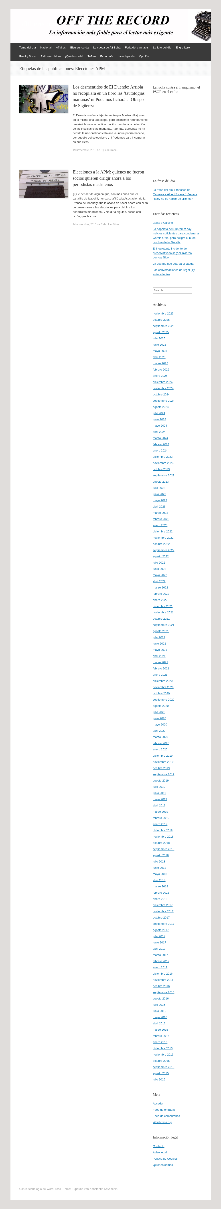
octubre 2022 (161, 544)
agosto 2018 (161, 855)
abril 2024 (159, 431)
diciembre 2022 (163, 531)
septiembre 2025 (163, 326)
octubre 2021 (161, 618)
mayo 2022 (160, 575)
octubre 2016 (161, 986)
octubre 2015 (161, 1060)
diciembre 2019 (163, 755)
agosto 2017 (161, 930)
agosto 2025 (161, 332)
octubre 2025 (161, 319)
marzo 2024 (160, 438)
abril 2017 (159, 948)
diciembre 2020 (163, 681)
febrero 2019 (161, 818)
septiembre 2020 (163, 699)
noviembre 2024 (163, 388)
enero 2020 (160, 749)
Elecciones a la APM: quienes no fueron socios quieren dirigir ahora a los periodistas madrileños (108, 178)
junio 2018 (159, 867)
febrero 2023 (161, 519)
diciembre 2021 (163, 606)
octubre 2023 (161, 469)
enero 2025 (160, 375)
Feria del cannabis (136, 47)
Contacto (158, 1146)
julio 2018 (159, 861)
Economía (106, 56)
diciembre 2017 (163, 905)
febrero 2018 (161, 892)
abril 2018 (159, 880)
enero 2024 (160, 450)
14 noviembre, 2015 (84, 224)
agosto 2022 (161, 556)
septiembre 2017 (163, 923)
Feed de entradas (164, 1109)
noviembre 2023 (163, 463)
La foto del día (162, 47)
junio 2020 (159, 718)
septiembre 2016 (163, 992)
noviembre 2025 (163, 313)
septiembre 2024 (163, 400)
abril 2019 (159, 805)
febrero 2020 (161, 743)
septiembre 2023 (163, 475)
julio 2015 (159, 1079)
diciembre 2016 (163, 973)
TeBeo (91, 56)
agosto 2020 (161, 705)
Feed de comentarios (166, 1116)
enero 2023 (160, 525)
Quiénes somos (163, 1165)
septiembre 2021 (163, 625)
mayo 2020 (160, 724)
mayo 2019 (160, 799)
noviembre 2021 (163, 612)
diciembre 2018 (163, 830)
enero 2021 (160, 674)
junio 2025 (159, 344)
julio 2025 (159, 338)
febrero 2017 (161, 961)
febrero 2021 (161, 668)
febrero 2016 (161, 1036)
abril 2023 (159, 506)
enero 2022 (160, 600)
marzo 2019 (160, 811)
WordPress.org (162, 1122)
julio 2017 (159, 936)
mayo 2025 (160, 351)
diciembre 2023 (163, 456)
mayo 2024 (160, 425)
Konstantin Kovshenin (103, 1189)
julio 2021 (159, 637)
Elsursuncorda (79, 47)
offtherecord (38, 24)
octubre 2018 (161, 842)
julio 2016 (159, 1004)
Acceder (158, 1103)
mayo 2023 (160, 500)
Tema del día (27, 47)
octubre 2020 (161, 693)
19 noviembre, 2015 (84, 150)
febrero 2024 (161, 444)
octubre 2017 (161, 917)
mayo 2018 (160, 874)
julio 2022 (159, 562)
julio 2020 (159, 712)
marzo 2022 (160, 587)
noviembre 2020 (163, 687)
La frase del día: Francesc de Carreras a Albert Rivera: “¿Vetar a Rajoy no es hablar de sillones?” (175, 194)
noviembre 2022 (163, 537)
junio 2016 (159, 1011)
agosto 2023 (161, 481)
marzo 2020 (160, 737)
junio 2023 (159, 494)
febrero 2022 (161, 593)
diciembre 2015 (163, 1048)
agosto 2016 (161, 998)
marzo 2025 (160, 363)
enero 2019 (160, 824)
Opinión (144, 56)
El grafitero (183, 47)
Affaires (61, 47)
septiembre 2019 (163, 774)
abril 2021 (159, 656)
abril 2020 (159, 730)
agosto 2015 (161, 1073)
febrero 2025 (161, 369)
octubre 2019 (161, 768)
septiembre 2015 (163, 1067)
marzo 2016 (160, 1029)
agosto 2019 (161, 780)
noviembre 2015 (163, 1054)
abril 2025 (159, 357)
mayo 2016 (160, 1017)
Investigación (126, 56)
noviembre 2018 (163, 836)
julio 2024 (159, 413)
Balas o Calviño (163, 222)
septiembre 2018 (163, 849)
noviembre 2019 (163, 762)
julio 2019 (159, 786)
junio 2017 (159, 942)
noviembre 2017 (163, 911)
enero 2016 (160, 1042)
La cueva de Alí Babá (106, 47)
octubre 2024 (161, 394)
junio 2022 (159, 568)
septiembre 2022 (163, 550)
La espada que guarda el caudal (173, 263)
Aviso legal (160, 1152)
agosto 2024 (161, 407)
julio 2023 (159, 488)
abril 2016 (159, 1023)
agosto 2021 (161, 631)
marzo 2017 (160, 955)
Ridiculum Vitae (51, 56)
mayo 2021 (160, 649)
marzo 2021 (160, 662)
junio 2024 (159, 419)
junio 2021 (159, 643)
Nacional (46, 47)
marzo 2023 (160, 512)
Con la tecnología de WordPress (40, 1189)
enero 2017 (160, 967)
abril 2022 (159, 581)
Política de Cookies (165, 1158)
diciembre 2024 (163, 382)
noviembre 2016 (163, 979)
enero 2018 (160, 899)
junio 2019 (159, 793)
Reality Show (27, 56)
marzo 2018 (160, 886)
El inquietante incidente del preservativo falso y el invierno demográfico (172, 253)
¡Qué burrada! (74, 56)
